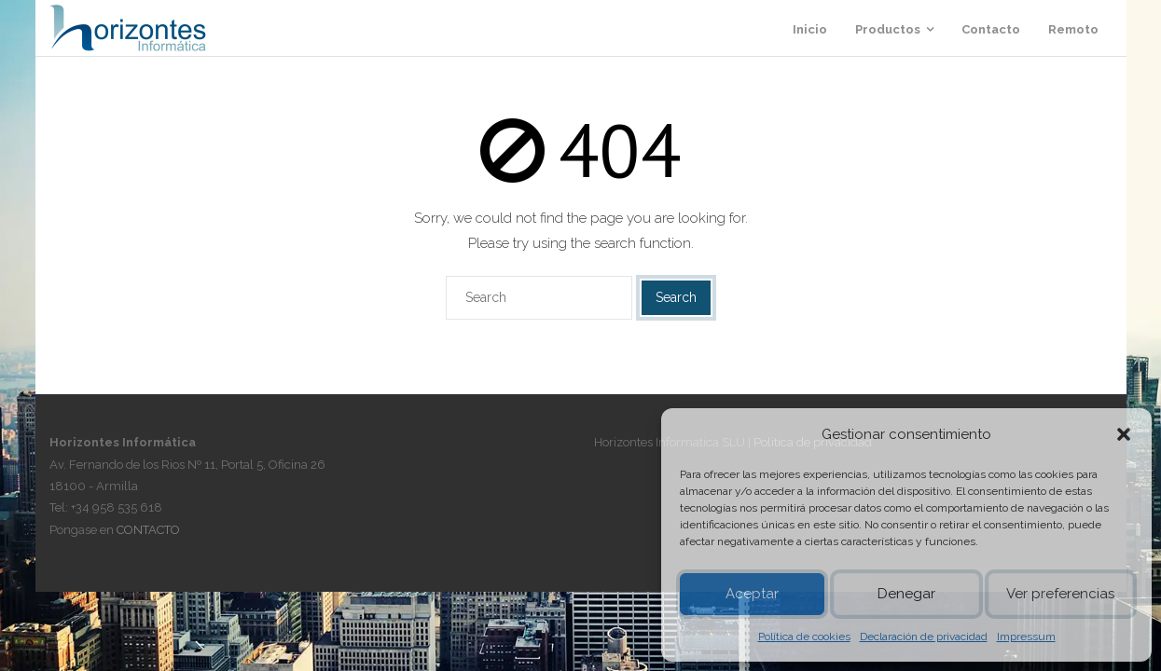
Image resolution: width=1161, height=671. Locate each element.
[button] (1123, 434)
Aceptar (752, 593)
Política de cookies (804, 636)
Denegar (906, 593)
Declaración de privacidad (924, 636)
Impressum (1026, 636)
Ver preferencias (1060, 593)
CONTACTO (148, 530)
